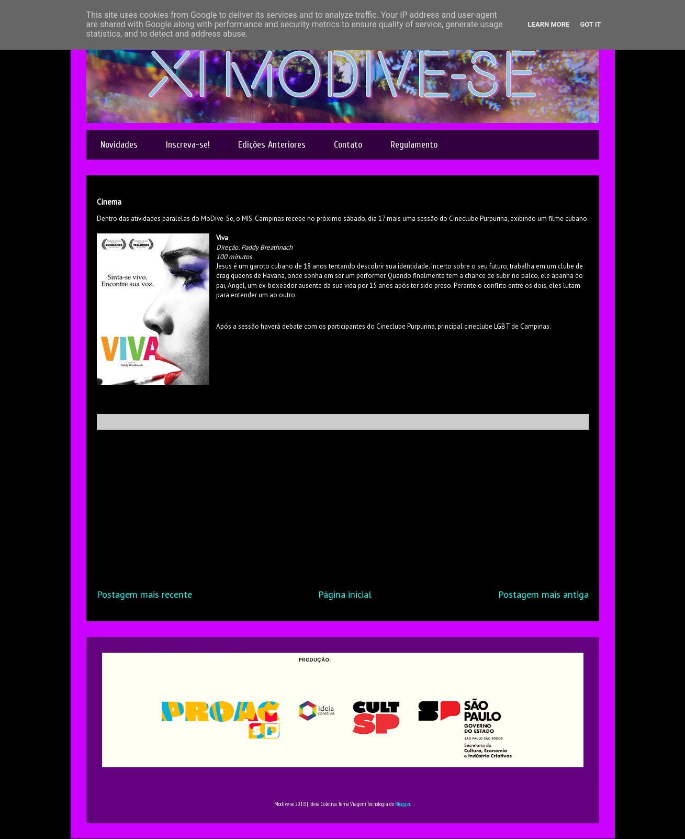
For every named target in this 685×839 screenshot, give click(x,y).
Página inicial (345, 594)
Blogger (402, 804)
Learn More (549, 24)
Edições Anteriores (272, 144)
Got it (590, 24)
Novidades (119, 144)
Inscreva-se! (188, 144)
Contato (348, 144)
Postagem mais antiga (543, 594)
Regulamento (413, 144)
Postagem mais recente (144, 594)
